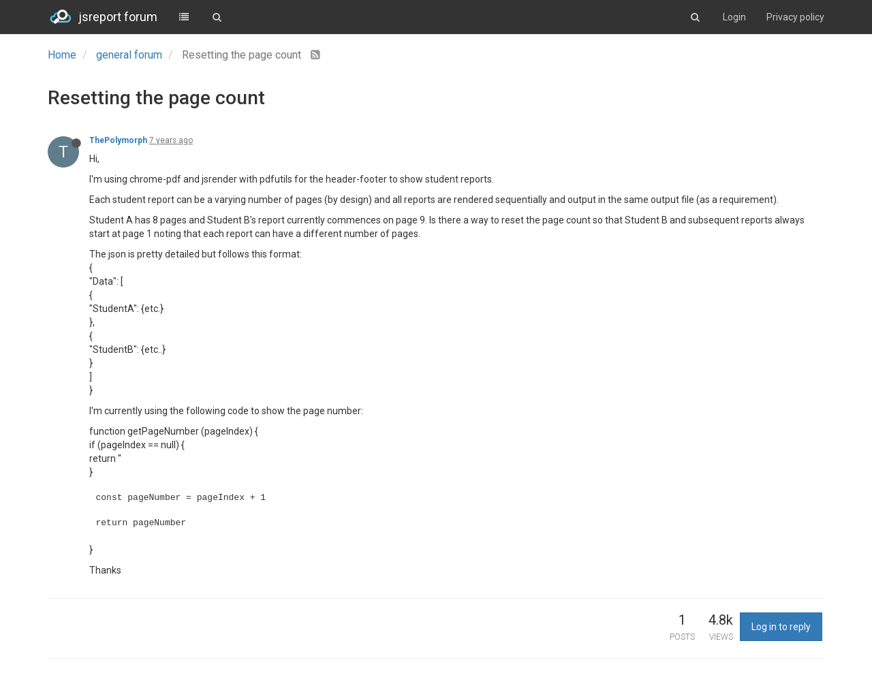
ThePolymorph (118, 140)
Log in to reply (781, 626)
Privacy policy (795, 17)
